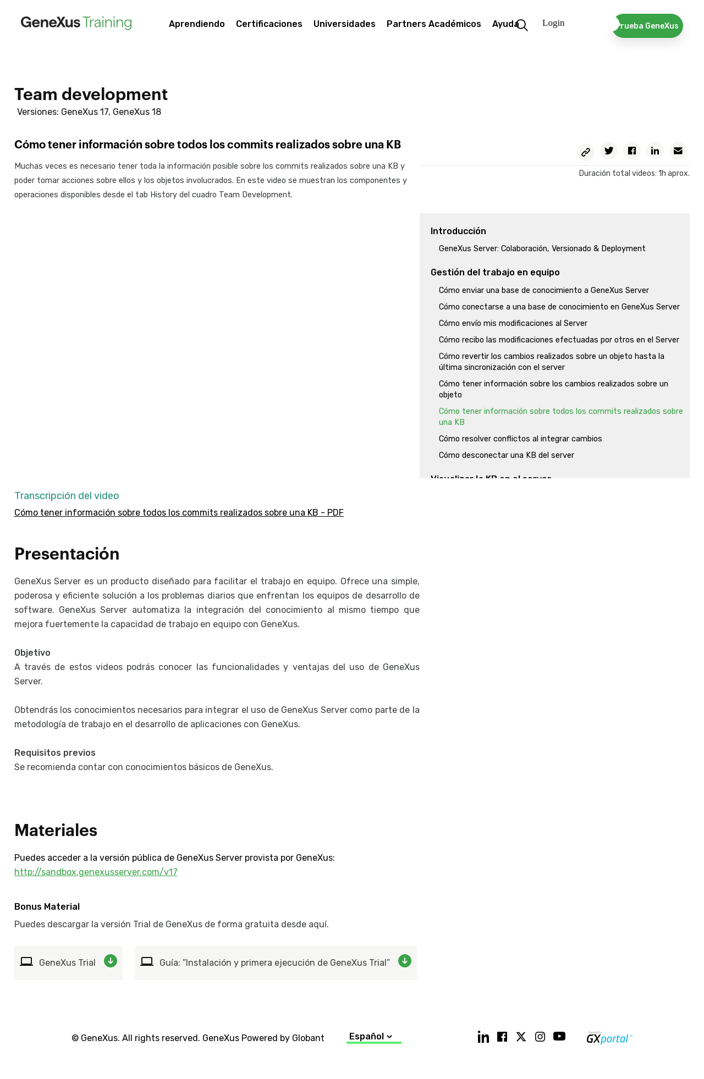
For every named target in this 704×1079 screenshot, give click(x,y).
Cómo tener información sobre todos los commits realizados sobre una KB (561, 417)
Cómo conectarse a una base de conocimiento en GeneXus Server (559, 307)
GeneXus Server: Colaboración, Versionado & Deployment (542, 248)
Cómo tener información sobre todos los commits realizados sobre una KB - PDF (179, 512)
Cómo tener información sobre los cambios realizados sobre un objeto (553, 389)
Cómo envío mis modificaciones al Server (513, 323)
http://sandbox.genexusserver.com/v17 (96, 872)
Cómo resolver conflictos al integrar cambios (520, 439)
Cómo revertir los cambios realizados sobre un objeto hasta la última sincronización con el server (551, 362)
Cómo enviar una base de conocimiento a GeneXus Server (544, 290)
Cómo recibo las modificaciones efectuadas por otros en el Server (559, 340)
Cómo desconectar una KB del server (506, 455)
